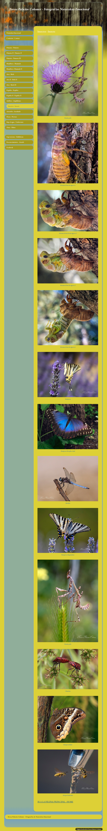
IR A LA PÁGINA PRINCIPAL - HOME (55, 801)
